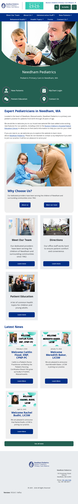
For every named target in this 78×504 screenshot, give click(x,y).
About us (25, 205)
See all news (39, 444)
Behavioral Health (17, 19)
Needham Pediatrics (17, 135)
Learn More (22, 381)
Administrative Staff (45, 15)
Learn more (22, 264)
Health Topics (36, 19)
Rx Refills (65, 7)
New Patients (64, 15)
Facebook (74, 7)
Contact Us (62, 19)
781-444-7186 (66, 480)
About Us (27, 15)
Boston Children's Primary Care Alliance (60, 3)
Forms (50, 19)
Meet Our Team (13, 15)
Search (56, 7)
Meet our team (51, 205)
